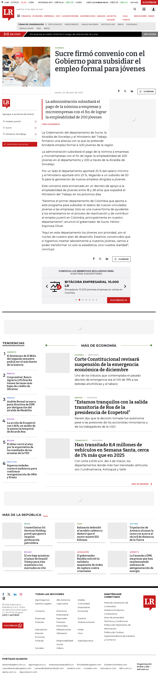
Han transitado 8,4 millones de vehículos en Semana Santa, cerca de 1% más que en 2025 (112, 450)
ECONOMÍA (38, 16)
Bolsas (10, 419)
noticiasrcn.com (108, 668)
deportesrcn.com (28, 672)
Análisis (81, 600)
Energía (11, 398)
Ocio (80, 633)
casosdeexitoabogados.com (16, 668)
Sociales (39, 648)
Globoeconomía (86, 622)
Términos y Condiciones (116, 621)
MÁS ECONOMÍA (140, 484)
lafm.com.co (125, 668)
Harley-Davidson (89, 24)
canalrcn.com (74, 668)
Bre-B (120, 24)
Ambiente (11, 352)
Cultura (134, 524)
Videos (59, 648)
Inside (81, 629)
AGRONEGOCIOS (88, 16)
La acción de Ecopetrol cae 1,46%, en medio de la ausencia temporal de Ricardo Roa (21, 427)
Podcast (39, 640)
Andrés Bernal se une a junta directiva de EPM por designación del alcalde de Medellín (21, 406)
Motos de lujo (108, 24)
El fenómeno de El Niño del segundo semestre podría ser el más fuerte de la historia (22, 360)
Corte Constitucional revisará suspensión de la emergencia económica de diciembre (107, 364)
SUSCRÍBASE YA (118, 300)
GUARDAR (146, 91)
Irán (39, 28)
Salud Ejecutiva (85, 640)
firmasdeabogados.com (89, 664)
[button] (46, 287)
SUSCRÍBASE (149, 2)
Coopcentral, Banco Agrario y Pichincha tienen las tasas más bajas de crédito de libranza (19, 383)
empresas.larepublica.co (61, 664)
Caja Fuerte (62, 603)
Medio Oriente (71, 24)
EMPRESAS (49, 16)
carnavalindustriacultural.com (49, 668)
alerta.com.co (9, 672)
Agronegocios (42, 600)
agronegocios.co (37, 664)
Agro (79, 524)
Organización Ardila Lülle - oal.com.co (144, 666)
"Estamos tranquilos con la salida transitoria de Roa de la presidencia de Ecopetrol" (111, 407)
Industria (12, 462)
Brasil (27, 524)
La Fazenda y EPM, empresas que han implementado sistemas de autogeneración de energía (141, 563)
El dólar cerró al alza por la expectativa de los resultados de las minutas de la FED (20, 449)
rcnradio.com (90, 668)
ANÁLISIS (101, 16)
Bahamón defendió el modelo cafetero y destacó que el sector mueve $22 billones (90, 533)
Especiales (61, 618)
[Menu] (19, 16)
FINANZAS (26, 16)
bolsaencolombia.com (115, 664)
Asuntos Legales (43, 603)
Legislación (83, 552)
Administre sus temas (16, 144)
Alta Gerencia (63, 600)
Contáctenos (110, 614)
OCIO (58, 16)
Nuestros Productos (114, 610)
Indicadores (41, 629)
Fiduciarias (131, 24)
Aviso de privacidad (114, 617)
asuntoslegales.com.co (13, 664)
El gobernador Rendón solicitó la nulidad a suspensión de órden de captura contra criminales (90, 563)
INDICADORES (140, 16)
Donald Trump (26, 28)
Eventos (82, 618)
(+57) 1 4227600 (10, 615)
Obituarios (61, 633)
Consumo (40, 611)
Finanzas (39, 622)
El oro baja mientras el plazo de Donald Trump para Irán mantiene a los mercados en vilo (36, 561)
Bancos (11, 373)
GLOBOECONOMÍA (70, 16)
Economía (83, 611)
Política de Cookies (114, 632)
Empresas (40, 618)
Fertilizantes (55, 24)
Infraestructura (63, 629)
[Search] (135, 9)
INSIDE (151, 16)
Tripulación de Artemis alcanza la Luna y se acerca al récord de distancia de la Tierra (142, 533)
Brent (47, 28)
